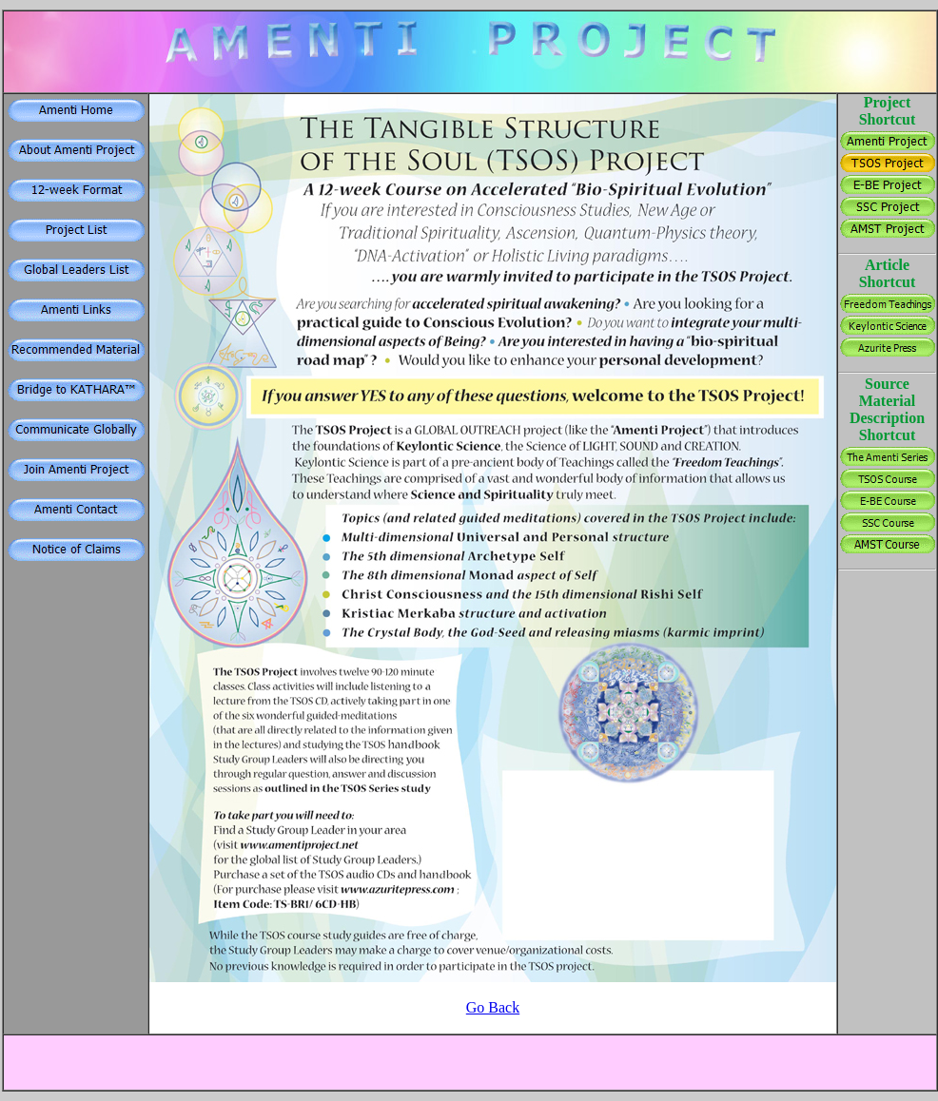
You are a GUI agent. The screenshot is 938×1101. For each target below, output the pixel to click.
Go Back (492, 1007)
